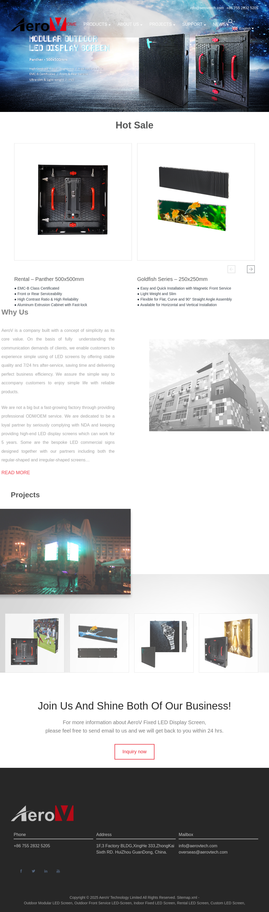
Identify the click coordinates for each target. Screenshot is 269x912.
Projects (162, 24)
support (194, 24)
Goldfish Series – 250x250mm (172, 280)
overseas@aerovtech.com (203, 868)
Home (70, 24)
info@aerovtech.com (207, 8)
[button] (231, 269)
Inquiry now (134, 766)
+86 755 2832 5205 (242, 8)
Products (97, 24)
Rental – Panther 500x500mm (49, 280)
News (221, 24)
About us (130, 24)
